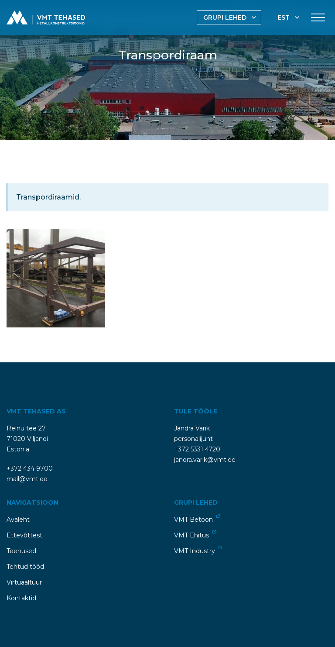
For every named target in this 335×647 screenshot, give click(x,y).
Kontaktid (21, 598)
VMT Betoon (197, 518)
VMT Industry (198, 550)
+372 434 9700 (30, 468)
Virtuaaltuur (24, 582)
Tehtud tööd (25, 567)
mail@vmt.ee (27, 479)
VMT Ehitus (195, 534)
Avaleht (18, 519)
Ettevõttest (24, 535)
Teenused (21, 551)
